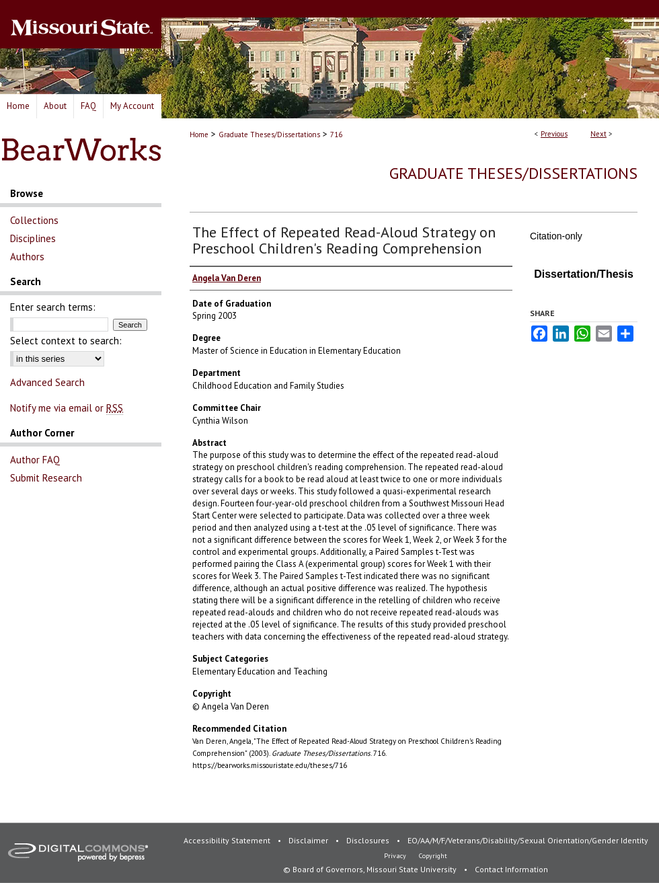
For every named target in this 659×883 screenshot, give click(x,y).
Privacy (396, 855)
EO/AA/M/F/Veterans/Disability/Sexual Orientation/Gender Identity (528, 840)
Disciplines (33, 238)
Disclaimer (309, 840)
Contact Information (511, 869)
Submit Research (46, 477)
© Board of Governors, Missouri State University (371, 869)
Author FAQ (35, 459)
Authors (27, 256)
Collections (34, 220)
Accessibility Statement (228, 840)
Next (598, 134)
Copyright (433, 855)
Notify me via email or (66, 407)
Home (199, 134)
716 (336, 134)
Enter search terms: (52, 307)
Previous (554, 134)
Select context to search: (66, 340)
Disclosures (368, 840)
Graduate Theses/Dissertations (269, 134)
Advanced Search (47, 382)
